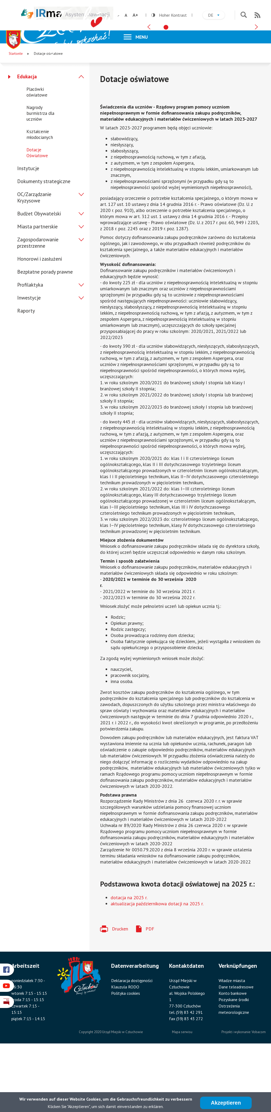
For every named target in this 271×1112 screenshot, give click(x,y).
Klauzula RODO (125, 1049)
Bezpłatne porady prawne (45, 335)
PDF (150, 992)
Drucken (120, 992)
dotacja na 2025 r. (129, 960)
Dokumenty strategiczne (43, 244)
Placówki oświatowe (36, 155)
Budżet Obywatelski (39, 276)
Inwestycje (29, 361)
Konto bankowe (233, 1056)
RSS (257, 15)
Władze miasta (232, 1043)
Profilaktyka (30, 348)
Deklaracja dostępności (131, 1043)
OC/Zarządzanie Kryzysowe (34, 260)
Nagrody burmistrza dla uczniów (40, 176)
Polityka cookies (125, 1056)
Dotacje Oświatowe (37, 216)
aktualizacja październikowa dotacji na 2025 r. (157, 966)
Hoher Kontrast (169, 15)
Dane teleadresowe (236, 1049)
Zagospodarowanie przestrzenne (37, 305)
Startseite (16, 116)
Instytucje (28, 231)
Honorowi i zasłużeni (39, 322)
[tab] (166, 87)
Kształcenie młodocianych (39, 197)
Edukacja (27, 139)
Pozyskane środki (234, 1062)
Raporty (26, 373)
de (216, 15)
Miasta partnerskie (37, 289)
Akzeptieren (226, 1103)
